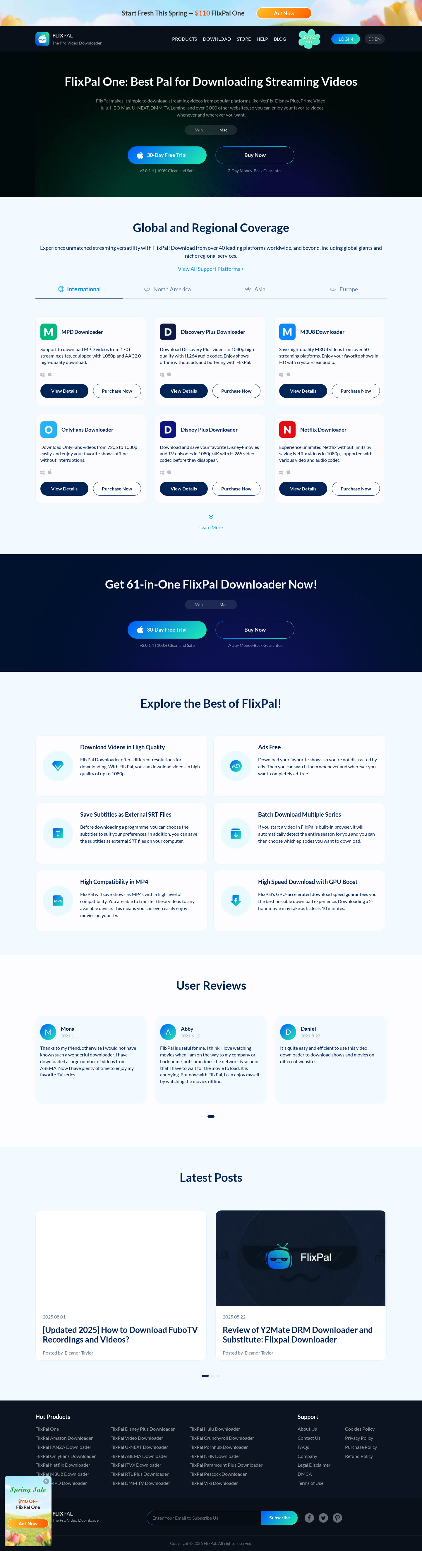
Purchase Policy (361, 1447)
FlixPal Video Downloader (136, 1438)
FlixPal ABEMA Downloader (138, 1456)
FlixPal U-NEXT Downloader (139, 1447)
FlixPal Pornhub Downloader (218, 1447)
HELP (262, 39)
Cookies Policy (360, 1429)
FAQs (303, 1447)
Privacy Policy (359, 1438)
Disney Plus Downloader (209, 429)
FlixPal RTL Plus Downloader (139, 1474)
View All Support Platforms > (211, 269)
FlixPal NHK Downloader (214, 1456)
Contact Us (309, 1438)
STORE (244, 39)
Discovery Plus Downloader (213, 332)
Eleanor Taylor (79, 1352)
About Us (307, 1429)
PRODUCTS (184, 39)
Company (307, 1456)
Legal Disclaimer (314, 1465)
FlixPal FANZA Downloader (63, 1447)
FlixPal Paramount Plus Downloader (226, 1465)
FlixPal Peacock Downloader (218, 1474)
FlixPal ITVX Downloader (135, 1465)
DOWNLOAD (217, 39)
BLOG (280, 39)
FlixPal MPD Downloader (61, 1483)
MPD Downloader (82, 332)
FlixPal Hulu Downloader (214, 1429)
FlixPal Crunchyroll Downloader (221, 1438)
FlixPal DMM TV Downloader (140, 1483)
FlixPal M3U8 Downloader (62, 1474)
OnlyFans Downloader (87, 429)
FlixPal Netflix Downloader (62, 1465)
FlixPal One (47, 1429)
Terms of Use (310, 1483)
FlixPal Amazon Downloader (64, 1438)
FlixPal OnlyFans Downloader (65, 1456)
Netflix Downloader (323, 429)
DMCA (305, 1474)
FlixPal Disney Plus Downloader (142, 1429)
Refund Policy (359, 1456)
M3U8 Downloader (322, 332)
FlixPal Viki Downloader (213, 1483)
